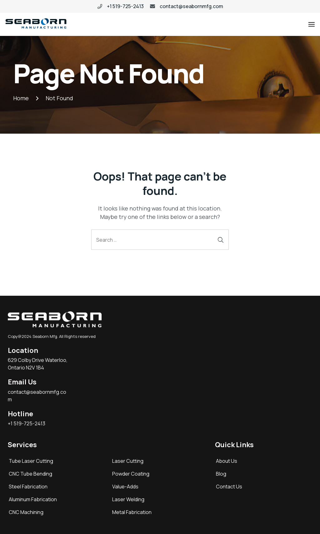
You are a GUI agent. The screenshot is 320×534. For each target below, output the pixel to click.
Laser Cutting (127, 460)
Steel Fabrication (28, 486)
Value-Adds (125, 486)
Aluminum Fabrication (33, 499)
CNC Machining (26, 512)
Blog (221, 473)
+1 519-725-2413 (125, 6)
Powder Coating (130, 473)
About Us (226, 460)
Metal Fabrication (132, 512)
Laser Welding (128, 499)
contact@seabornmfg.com (191, 6)
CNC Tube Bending (30, 473)
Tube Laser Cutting (31, 460)
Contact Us (229, 486)
